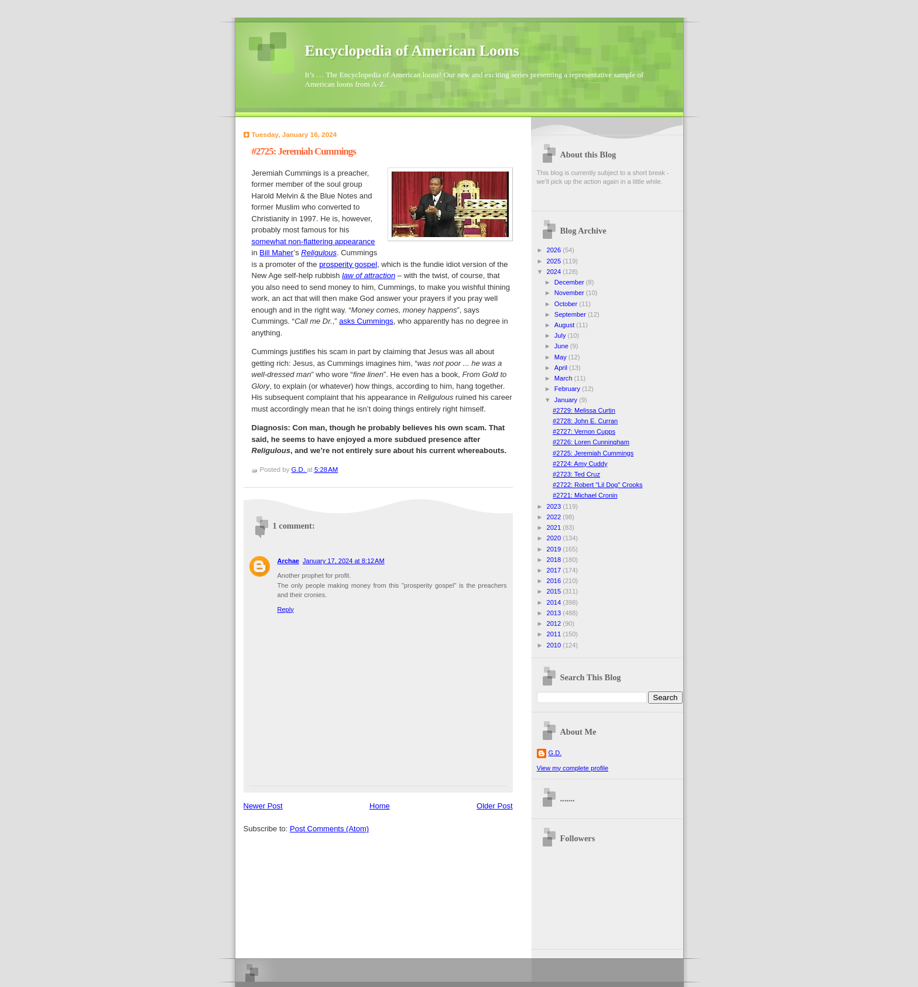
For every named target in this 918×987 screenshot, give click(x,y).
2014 (555, 602)
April (561, 367)
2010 (555, 645)
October (566, 303)
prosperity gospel (348, 264)
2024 (555, 271)
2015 (555, 591)
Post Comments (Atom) (329, 828)
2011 (555, 634)
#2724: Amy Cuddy (580, 463)
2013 (555, 612)
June (562, 345)
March (564, 378)
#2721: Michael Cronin (585, 495)
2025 (555, 261)
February (568, 388)
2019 (555, 549)
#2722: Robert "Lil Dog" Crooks (597, 484)
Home (379, 805)
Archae (288, 560)
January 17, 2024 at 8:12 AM (344, 560)
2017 (555, 570)
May (561, 357)
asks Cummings (366, 321)
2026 (555, 249)
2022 (555, 516)
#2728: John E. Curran (585, 420)
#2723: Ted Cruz (576, 474)
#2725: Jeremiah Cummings (593, 453)
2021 (555, 527)
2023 (555, 506)
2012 (555, 623)
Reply (286, 609)
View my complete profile (573, 768)
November (570, 292)
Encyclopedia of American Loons (412, 50)
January (566, 399)
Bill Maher (276, 252)
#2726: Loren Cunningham (591, 441)
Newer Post (263, 805)
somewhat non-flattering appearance (313, 241)
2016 (555, 580)
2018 (555, 559)
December (570, 282)
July (561, 335)
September (571, 314)
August (565, 324)
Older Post (494, 805)
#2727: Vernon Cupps (584, 431)
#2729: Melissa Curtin (584, 410)
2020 (555, 538)
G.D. (555, 752)
